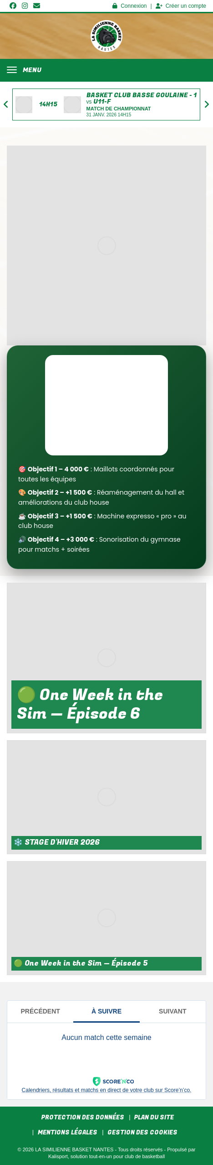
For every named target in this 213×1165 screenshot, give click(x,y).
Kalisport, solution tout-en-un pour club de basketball (106, 1156)
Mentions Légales (67, 1132)
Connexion (129, 6)
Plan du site (154, 1117)
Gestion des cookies (142, 1132)
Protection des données (82, 1117)
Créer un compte (181, 6)
